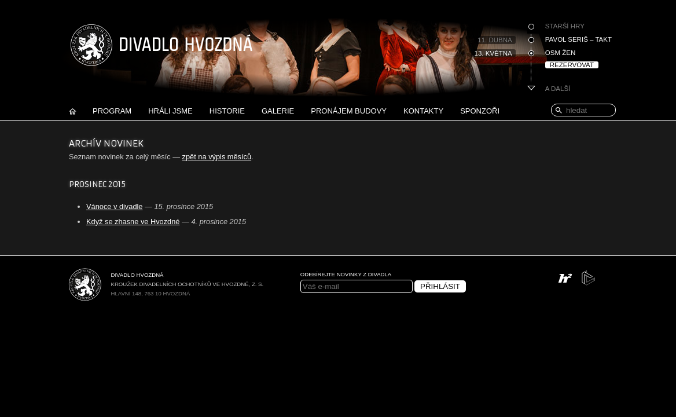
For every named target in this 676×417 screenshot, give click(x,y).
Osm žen (560, 52)
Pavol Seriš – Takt (578, 39)
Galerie (278, 111)
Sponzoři (479, 111)
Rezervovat (572, 64)
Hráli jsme (170, 111)
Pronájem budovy (349, 111)
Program (112, 111)
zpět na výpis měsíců (217, 156)
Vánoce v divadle (114, 206)
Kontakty (423, 111)
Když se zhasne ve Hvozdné (132, 221)
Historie (227, 111)
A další (558, 88)
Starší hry (565, 26)
